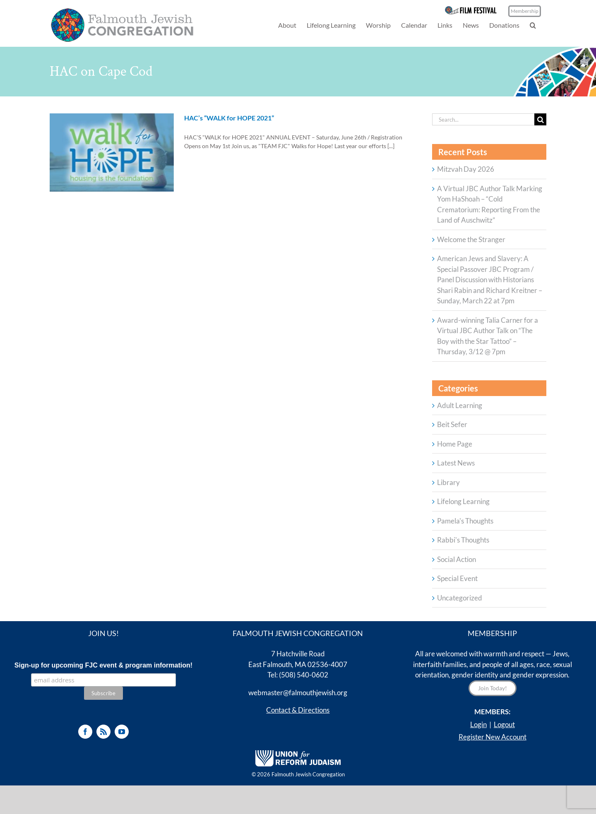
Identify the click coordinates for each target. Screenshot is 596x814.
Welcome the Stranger (471, 239)
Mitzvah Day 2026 (465, 169)
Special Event (457, 578)
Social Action (456, 559)
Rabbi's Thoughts (463, 539)
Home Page (454, 443)
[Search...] (483, 119)
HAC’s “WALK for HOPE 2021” (229, 118)
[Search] (540, 119)
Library (448, 482)
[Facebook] (85, 732)
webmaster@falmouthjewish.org (297, 692)
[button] (533, 25)
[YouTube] (122, 732)
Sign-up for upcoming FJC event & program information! (103, 665)
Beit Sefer (452, 424)
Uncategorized (459, 597)
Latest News (456, 463)
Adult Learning (459, 405)
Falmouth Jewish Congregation (308, 774)
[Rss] (103, 732)
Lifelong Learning (463, 501)
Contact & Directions (297, 710)
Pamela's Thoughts (465, 520)
